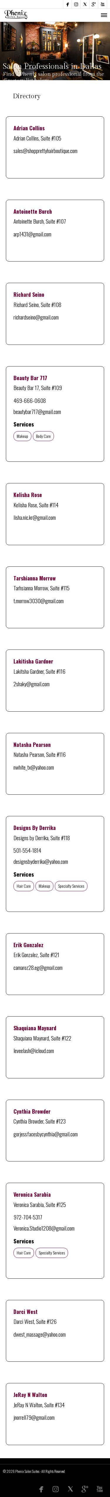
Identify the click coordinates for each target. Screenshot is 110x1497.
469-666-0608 (29, 400)
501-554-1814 (27, 850)
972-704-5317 (27, 1217)
